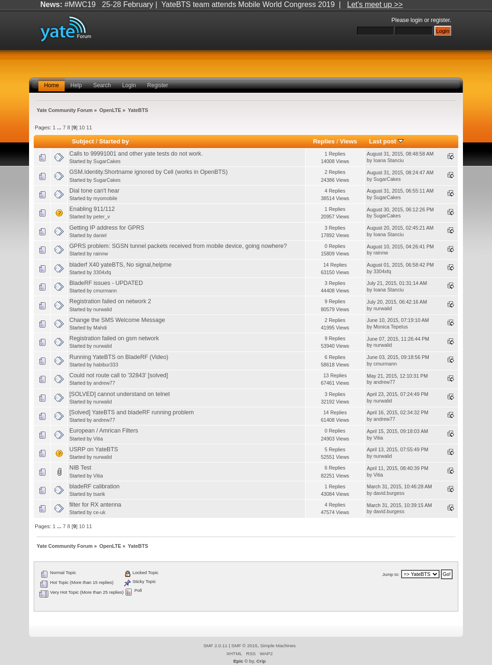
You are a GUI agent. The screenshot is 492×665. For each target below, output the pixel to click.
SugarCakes (106, 161)
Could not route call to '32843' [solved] (118, 375)
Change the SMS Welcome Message (117, 320)
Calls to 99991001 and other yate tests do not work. (136, 153)
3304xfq (102, 272)
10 (81, 127)
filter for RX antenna (95, 504)
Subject (83, 141)
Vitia (98, 438)
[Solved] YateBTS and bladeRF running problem (131, 412)
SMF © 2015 (244, 645)
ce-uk (99, 512)
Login (129, 85)
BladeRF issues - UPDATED (106, 283)
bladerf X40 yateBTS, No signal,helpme (120, 265)
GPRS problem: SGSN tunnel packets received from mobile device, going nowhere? (178, 246)
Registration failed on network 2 (110, 301)
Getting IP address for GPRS (106, 227)
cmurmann (105, 290)
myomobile (105, 198)
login (416, 20)
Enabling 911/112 (92, 209)
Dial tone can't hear (94, 190)
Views (348, 141)
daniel (99, 235)
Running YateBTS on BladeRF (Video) (118, 357)
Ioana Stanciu (388, 160)
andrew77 (104, 383)
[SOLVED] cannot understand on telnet (119, 394)
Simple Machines (278, 645)
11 (89, 127)
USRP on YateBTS (93, 449)
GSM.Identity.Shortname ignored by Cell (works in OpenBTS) (148, 172)
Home (51, 85)
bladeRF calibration (94, 486)
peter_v (101, 216)
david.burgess (388, 493)
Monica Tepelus (390, 326)
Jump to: (391, 574)
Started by (114, 141)
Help (76, 85)
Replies (324, 141)
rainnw (100, 253)
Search (102, 85)
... (60, 127)
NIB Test (80, 467)
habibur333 (105, 364)
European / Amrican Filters (103, 430)
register (440, 20)
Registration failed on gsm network (114, 338)
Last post (386, 141)
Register (157, 85)
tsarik (99, 494)
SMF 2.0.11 (215, 645)
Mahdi (100, 327)
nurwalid (102, 309)
